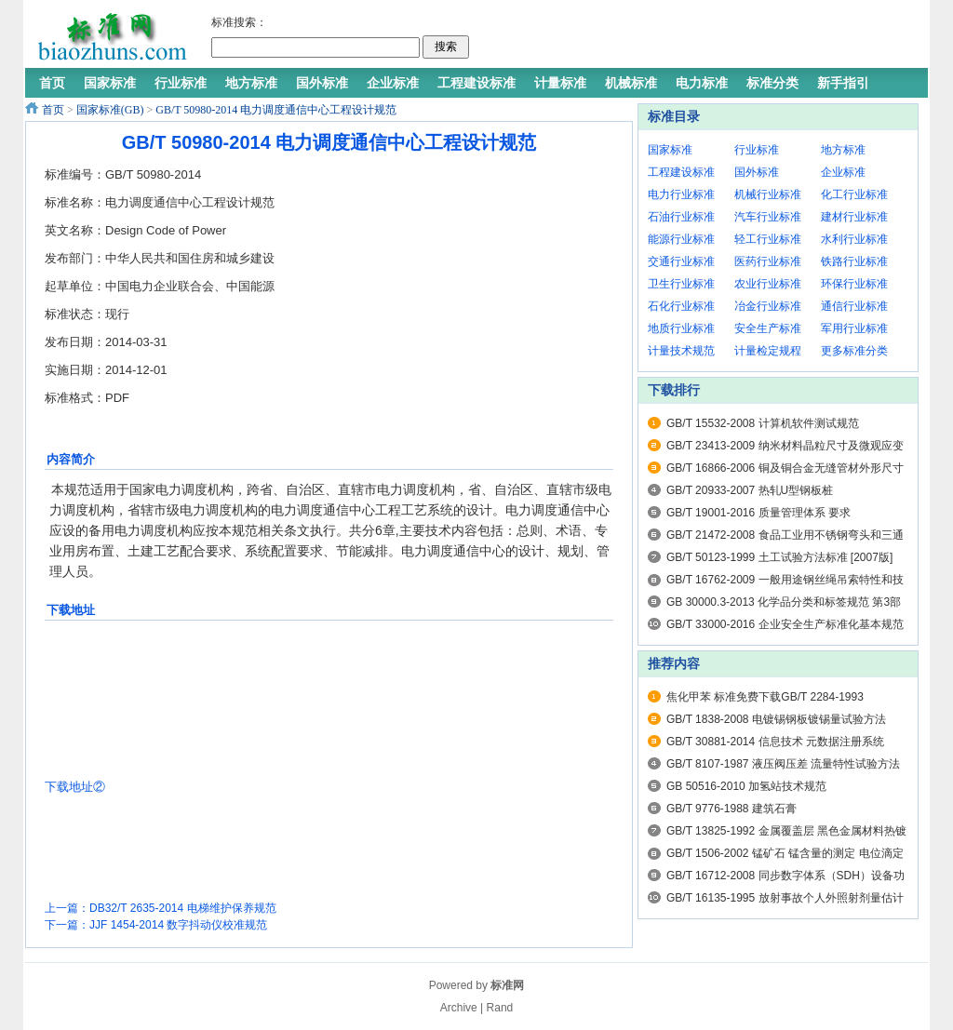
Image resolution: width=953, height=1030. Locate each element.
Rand (500, 1007)
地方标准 (843, 149)
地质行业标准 (681, 328)
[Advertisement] (694, 37)
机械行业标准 (767, 194)
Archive (458, 1007)
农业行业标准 (767, 283)
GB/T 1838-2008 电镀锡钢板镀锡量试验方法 (776, 719)
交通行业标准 (681, 261)
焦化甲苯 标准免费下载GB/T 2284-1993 (765, 696)
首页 (53, 109)
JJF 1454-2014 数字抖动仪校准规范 (178, 924)
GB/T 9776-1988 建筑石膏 (731, 808)
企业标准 (843, 172)
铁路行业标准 (854, 261)
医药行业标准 (767, 261)
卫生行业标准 (681, 283)
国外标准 (756, 172)
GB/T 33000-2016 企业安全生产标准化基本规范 (785, 624)
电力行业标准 (681, 194)
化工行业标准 (854, 194)
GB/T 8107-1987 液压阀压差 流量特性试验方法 (783, 763)
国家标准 (670, 149)
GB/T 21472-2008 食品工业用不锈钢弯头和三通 (785, 535)
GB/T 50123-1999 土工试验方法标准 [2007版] (779, 557)
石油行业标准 (681, 216)
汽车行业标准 (767, 216)
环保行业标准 (854, 283)
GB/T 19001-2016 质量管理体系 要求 (758, 512)
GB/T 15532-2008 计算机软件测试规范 (762, 423)
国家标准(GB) (110, 109)
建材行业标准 (854, 216)
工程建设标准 (681, 172)
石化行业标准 (681, 306)
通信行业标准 (854, 306)
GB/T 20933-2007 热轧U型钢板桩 (749, 490)
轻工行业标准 (767, 239)
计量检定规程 (767, 350)
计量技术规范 (681, 350)
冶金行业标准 (767, 306)
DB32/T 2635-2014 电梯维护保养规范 (182, 908)
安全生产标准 (767, 328)
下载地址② (75, 787)
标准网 (507, 985)
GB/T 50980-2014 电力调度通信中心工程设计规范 (275, 109)
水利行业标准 (854, 239)
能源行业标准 (681, 239)
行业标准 (756, 149)
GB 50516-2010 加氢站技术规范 (746, 786)
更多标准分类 (854, 350)
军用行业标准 (854, 328)
